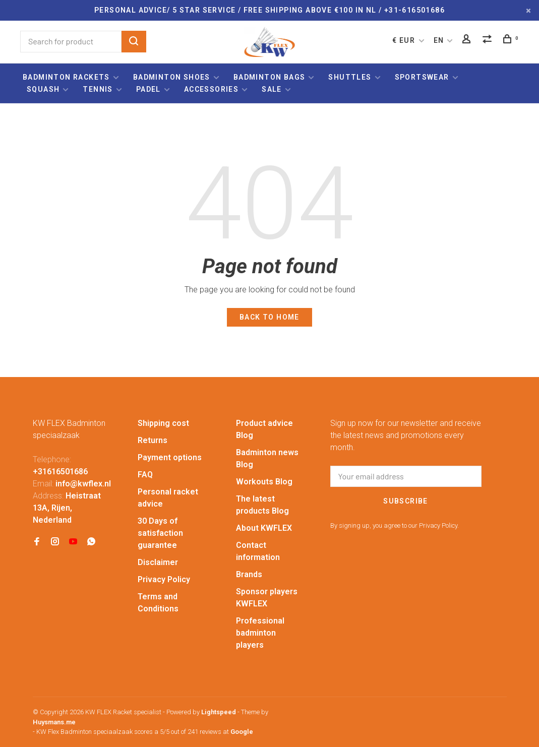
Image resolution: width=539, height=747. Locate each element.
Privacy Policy (164, 579)
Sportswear (422, 77)
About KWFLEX (264, 528)
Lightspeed (218, 712)
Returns (152, 440)
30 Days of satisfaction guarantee (160, 533)
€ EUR (404, 40)
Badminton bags (269, 77)
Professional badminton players (260, 633)
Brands (249, 574)
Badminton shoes (171, 77)
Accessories (211, 89)
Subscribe (405, 501)
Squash (43, 89)
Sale (272, 89)
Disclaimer (158, 562)
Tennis (97, 89)
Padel (148, 89)
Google (241, 731)
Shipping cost (163, 423)
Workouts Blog (264, 481)
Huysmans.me (54, 722)
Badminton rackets (66, 77)
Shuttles (349, 77)
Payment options (170, 457)
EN (439, 40)
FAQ (145, 474)
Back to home (269, 317)
